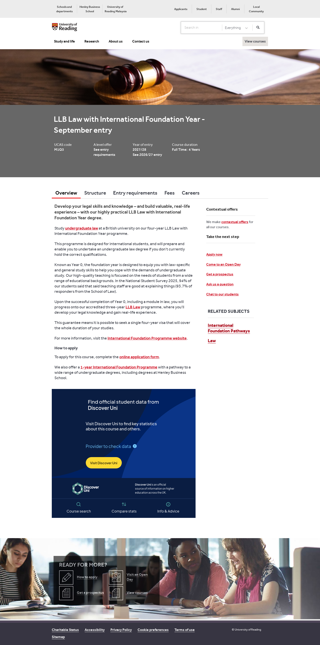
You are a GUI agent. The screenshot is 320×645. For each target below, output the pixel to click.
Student (201, 9)
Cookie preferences (153, 630)
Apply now (214, 254)
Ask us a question (220, 284)
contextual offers (234, 222)
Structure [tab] (95, 193)
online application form (139, 356)
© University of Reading (246, 629)
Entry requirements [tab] (135, 193)
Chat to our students (222, 294)
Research (91, 41)
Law (212, 340)
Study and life (64, 41)
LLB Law (133, 307)
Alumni (235, 9)
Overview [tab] (66, 193)
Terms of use (184, 630)
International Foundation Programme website (147, 338)
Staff (219, 9)
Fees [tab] (169, 193)
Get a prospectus (219, 274)
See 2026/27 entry (147, 155)
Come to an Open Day (223, 264)
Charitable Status (65, 630)
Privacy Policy (121, 630)
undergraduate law (81, 228)
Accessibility (95, 630)
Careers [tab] (191, 193)
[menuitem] (64, 8)
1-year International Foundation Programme (118, 367)
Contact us (140, 41)
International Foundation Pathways (229, 328)
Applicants (180, 9)
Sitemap (58, 637)
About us (116, 41)
